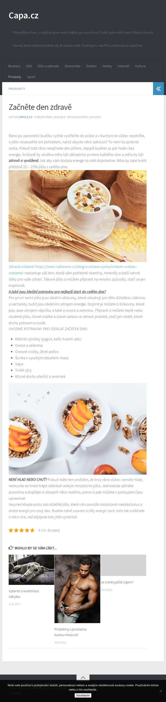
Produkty (14, 77)
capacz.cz (25, 117)
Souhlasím (83, 695)
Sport (31, 77)
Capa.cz (23, 15)
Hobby (107, 66)
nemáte (127, 479)
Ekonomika (72, 66)
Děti (29, 66)
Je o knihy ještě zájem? (117, 582)
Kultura (140, 66)
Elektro (91, 66)
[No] (160, 691)
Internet (123, 66)
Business (14, 66)
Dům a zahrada (48, 66)
